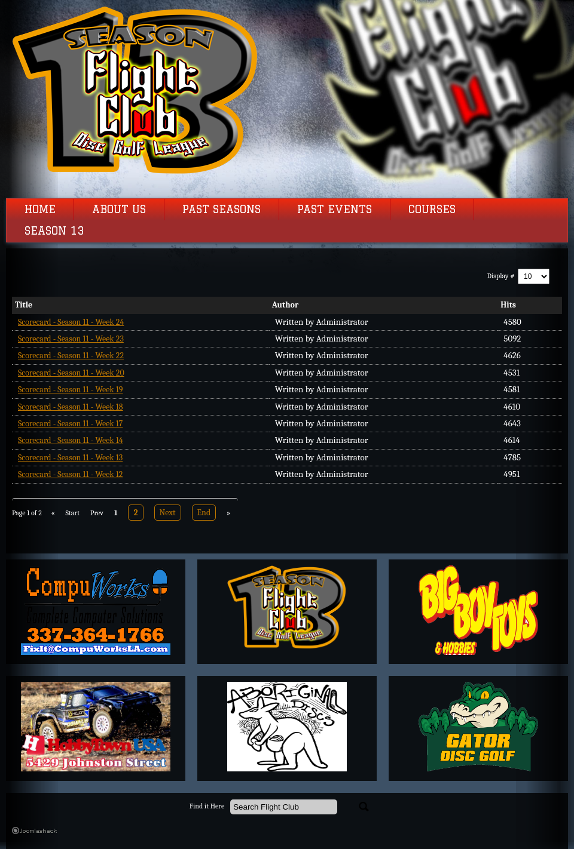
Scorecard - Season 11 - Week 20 (71, 373)
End (204, 512)
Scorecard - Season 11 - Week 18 (70, 407)
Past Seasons (221, 209)
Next (168, 512)
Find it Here (207, 806)
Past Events (334, 209)
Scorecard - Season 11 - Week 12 (70, 474)
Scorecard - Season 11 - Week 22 (71, 355)
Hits (508, 305)
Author (285, 305)
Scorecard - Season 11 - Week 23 (71, 339)
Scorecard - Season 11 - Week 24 (71, 322)
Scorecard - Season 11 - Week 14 (70, 440)
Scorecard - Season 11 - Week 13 (70, 458)
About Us (119, 209)
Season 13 (54, 231)
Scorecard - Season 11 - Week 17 (70, 424)
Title (23, 305)
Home (40, 209)
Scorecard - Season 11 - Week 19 (70, 389)
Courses (432, 209)
